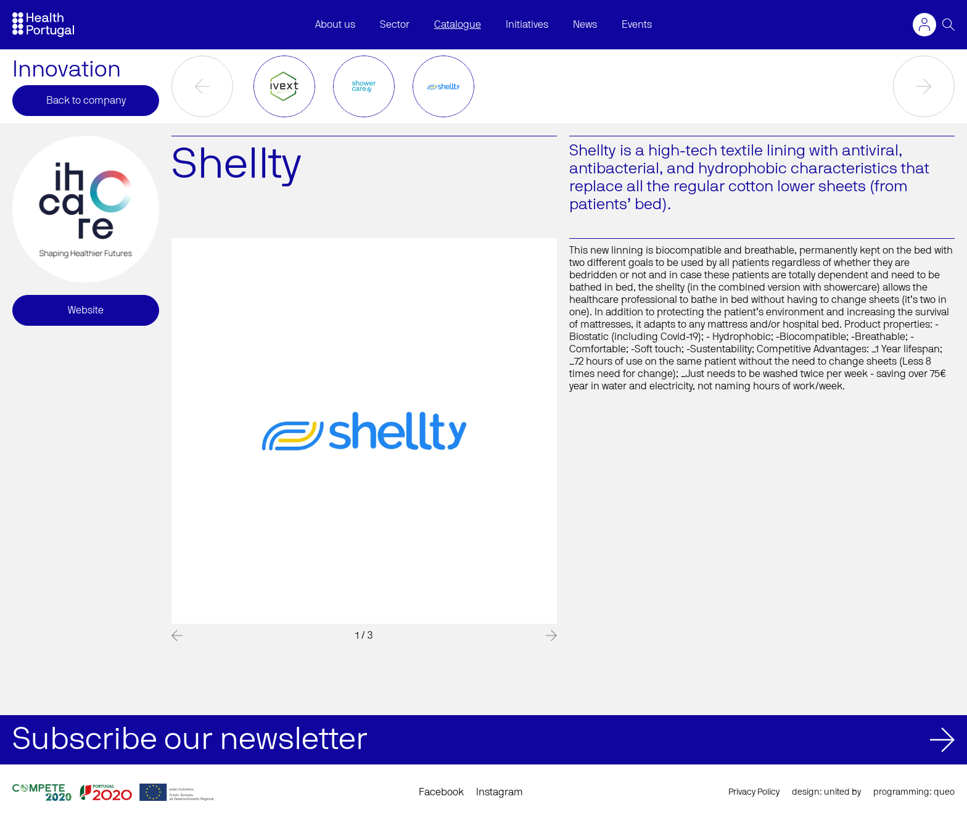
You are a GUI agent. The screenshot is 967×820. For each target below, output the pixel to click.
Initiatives (527, 25)
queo (944, 792)
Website (86, 310)
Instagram (499, 792)
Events (637, 25)
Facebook (441, 792)
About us (335, 25)
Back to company (86, 101)
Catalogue (457, 25)
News (585, 25)
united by (842, 792)
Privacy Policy (754, 792)
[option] (284, 86)
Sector (394, 25)
